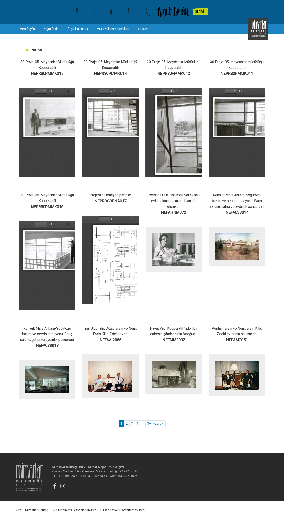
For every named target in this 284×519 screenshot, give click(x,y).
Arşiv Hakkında (77, 29)
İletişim (143, 29)
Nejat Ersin (51, 29)
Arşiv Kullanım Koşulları (113, 29)
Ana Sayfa (27, 29)
